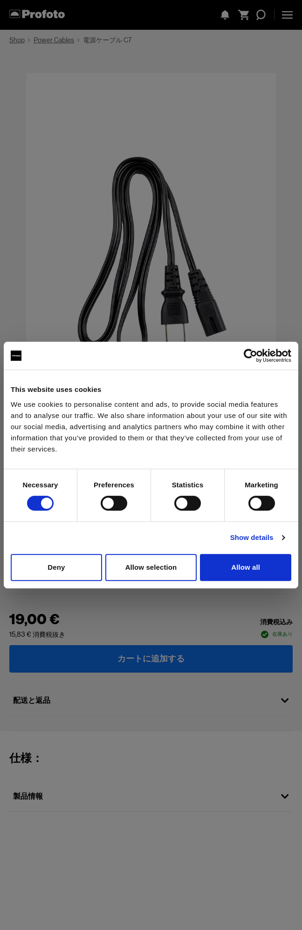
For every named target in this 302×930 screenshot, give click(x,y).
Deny (56, 567)
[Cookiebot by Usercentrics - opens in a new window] (250, 356)
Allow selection (151, 567)
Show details (252, 537)
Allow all (245, 567)
